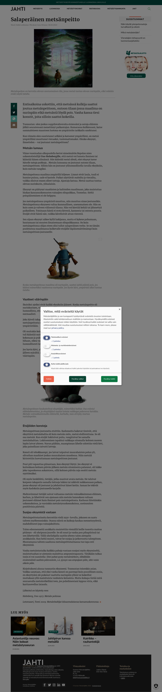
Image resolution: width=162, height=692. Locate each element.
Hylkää (48, 379)
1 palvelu (55, 358)
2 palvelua (55, 341)
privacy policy (58, 328)
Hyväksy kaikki (109, 379)
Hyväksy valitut (78, 379)
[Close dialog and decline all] (120, 308)
